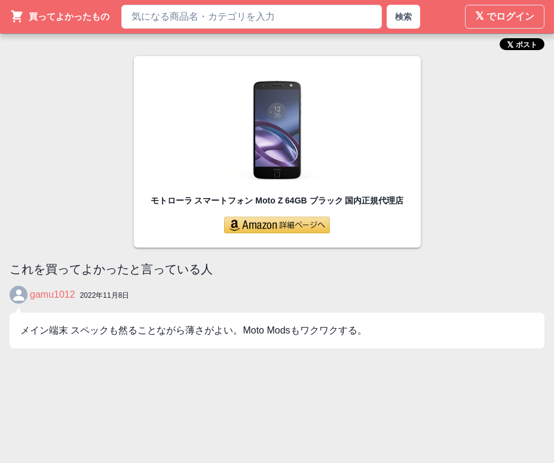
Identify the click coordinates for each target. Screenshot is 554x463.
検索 (403, 16)
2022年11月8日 (105, 295)
